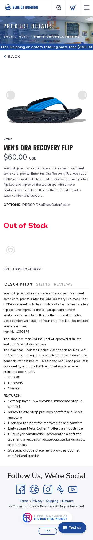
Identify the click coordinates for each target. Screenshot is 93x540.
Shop (8, 37)
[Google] (34, 489)
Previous (10, 95)
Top (48, 531)
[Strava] (60, 489)
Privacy (37, 501)
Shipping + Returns (60, 501)
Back (11, 56)
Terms (24, 501)
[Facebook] (20, 489)
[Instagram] (48, 489)
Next (82, 95)
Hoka (24, 37)
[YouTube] (73, 489)
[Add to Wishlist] (10, 250)
